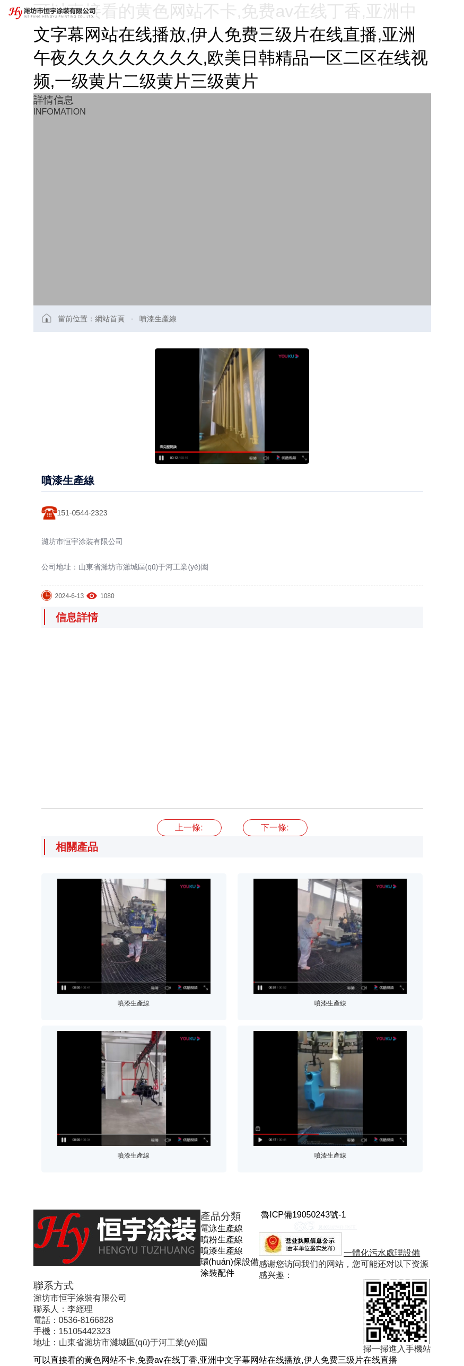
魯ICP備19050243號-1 (303, 1214)
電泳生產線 (221, 1228)
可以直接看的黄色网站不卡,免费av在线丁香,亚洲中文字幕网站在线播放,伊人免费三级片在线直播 (215, 1359)
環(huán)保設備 (229, 1261)
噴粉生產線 (221, 1239)
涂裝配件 (217, 1272)
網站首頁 (110, 318)
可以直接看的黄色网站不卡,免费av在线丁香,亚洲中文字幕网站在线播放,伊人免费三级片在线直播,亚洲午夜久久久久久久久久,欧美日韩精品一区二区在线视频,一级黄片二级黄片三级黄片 (230, 46)
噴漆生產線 (158, 318)
